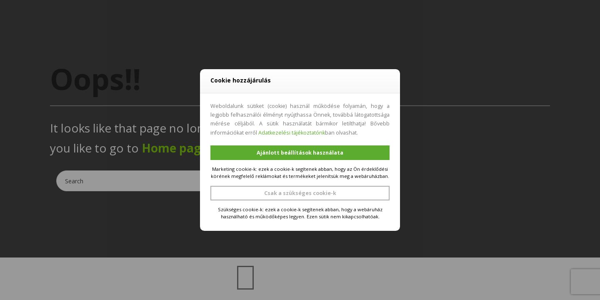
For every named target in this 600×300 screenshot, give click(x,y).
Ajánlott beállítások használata (300, 152)
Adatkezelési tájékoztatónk (291, 132)
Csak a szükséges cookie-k (300, 193)
